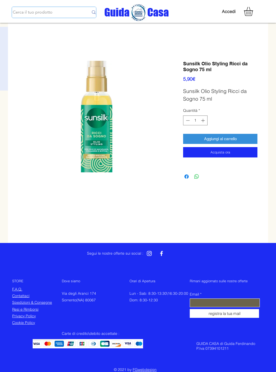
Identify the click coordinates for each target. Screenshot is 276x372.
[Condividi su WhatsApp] (196, 176)
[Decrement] (187, 120)
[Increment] (203, 120)
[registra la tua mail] (224, 313)
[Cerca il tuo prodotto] (47, 12)
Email (194, 294)
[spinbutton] (195, 120)
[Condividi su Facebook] (186, 176)
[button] (254, 11)
